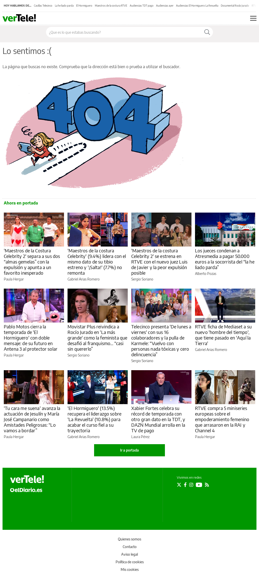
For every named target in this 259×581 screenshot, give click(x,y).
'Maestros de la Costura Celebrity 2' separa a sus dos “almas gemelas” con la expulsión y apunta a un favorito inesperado (32, 262)
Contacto (130, 547)
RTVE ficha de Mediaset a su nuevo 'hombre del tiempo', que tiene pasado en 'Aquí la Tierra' (223, 335)
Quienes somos (129, 539)
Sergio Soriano (142, 279)
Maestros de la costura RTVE (111, 5)
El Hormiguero (84, 5)
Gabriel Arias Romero (84, 279)
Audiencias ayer (165, 5)
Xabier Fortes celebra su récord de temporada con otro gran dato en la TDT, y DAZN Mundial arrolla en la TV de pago (158, 419)
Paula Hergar (14, 279)
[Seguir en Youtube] (199, 484)
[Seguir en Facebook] (185, 484)
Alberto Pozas (205, 273)
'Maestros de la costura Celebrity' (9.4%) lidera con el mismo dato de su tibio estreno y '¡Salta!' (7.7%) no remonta (97, 262)
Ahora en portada (21, 202)
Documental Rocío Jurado (235, 5)
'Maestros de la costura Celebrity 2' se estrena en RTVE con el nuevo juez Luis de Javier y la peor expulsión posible (159, 262)
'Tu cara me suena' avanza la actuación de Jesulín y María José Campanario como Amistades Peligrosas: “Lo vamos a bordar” (32, 419)
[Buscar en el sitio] (124, 32)
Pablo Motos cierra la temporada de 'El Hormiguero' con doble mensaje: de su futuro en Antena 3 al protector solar (30, 338)
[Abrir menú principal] (253, 18)
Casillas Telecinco (43, 5)
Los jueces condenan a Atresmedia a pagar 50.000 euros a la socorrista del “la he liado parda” (224, 259)
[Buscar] (207, 32)
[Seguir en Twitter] (179, 484)
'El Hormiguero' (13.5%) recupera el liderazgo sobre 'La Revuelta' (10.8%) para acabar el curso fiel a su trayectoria (94, 419)
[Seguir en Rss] (207, 484)
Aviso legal (129, 554)
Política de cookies (130, 562)
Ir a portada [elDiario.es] (129, 450)
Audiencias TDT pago (142, 5)
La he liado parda (64, 5)
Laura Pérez (140, 437)
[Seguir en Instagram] (191, 484)
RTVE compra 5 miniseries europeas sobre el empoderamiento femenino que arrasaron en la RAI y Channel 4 (222, 419)
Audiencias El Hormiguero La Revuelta (197, 5)
